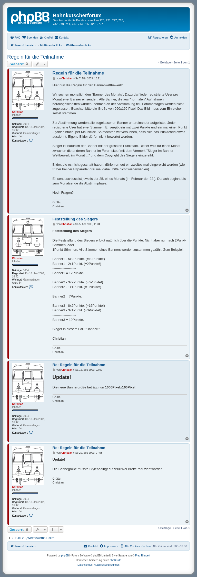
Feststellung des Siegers (75, 219)
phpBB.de (115, 560)
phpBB (65, 555)
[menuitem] (15, 37)
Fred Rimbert (142, 555)
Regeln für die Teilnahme (35, 57)
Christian (17, 111)
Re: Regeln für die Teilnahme (79, 364)
